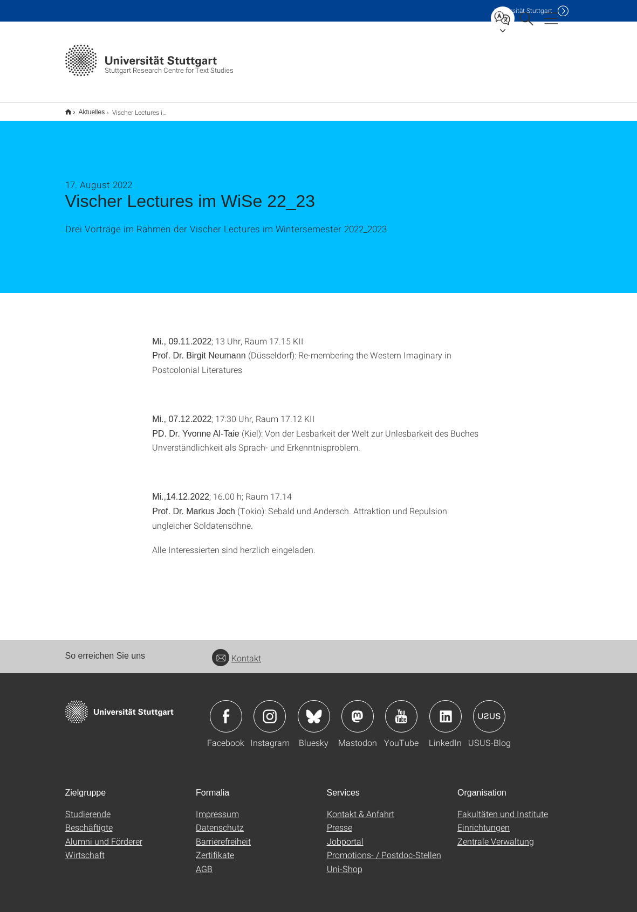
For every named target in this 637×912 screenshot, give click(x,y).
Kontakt (236, 651)
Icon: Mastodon (357, 709)
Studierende (88, 806)
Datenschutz (220, 820)
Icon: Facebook (226, 709)
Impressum (217, 806)
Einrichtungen (483, 820)
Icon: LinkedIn (445, 709)
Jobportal (345, 834)
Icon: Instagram (270, 709)
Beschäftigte (89, 820)
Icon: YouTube (401, 709)
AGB (204, 861)
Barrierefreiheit (223, 834)
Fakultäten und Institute (502, 806)
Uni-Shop (344, 861)
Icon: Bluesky (314, 709)
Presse (339, 820)
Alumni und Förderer (103, 834)
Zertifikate (215, 847)
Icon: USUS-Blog (489, 709)
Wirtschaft (85, 847)
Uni (523, 10)
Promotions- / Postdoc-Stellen (384, 847)
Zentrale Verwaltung (495, 834)
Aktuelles (86, 108)
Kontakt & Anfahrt (360, 806)
